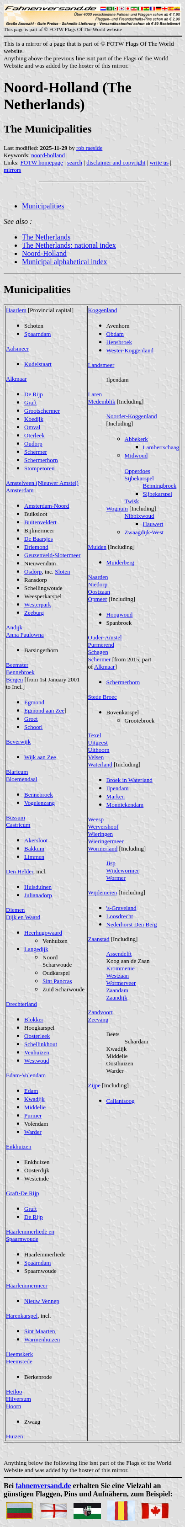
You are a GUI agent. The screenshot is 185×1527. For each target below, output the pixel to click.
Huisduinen (38, 886)
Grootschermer (42, 410)
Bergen (14, 679)
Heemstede (19, 1361)
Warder (33, 1131)
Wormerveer (121, 982)
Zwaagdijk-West (144, 532)
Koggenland (102, 310)
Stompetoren (39, 468)
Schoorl (33, 727)
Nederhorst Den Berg (131, 924)
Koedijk (33, 418)
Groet (31, 718)
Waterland (100, 764)
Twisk (132, 501)
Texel (94, 735)
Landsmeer (101, 365)
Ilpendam (117, 788)
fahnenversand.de (43, 1486)
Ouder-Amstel (105, 637)
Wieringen (100, 833)
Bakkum (34, 848)
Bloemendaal (21, 779)
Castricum (18, 824)
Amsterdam (20, 490)
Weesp (96, 819)
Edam (31, 1090)
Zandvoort (100, 1012)
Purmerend (101, 644)
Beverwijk (18, 741)
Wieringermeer (106, 841)
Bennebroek (20, 672)
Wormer (116, 877)
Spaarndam (37, 333)
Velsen (96, 757)
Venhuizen (36, 1052)
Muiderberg (120, 562)
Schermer (35, 451)
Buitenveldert (40, 522)
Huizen (14, 1436)
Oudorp (33, 443)
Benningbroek (160, 485)
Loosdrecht (119, 916)
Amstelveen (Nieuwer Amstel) (42, 482)
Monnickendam (125, 804)
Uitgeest (98, 742)
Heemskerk (19, 1354)
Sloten (62, 571)
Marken (115, 796)
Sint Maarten (39, 1331)
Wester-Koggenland (129, 350)
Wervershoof (103, 826)
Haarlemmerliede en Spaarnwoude (30, 1235)
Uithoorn (99, 749)
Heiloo (14, 1391)
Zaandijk (116, 997)
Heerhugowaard (43, 932)
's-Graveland (121, 907)
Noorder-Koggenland (131, 416)
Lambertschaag (161, 447)
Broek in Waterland (129, 780)
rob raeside (89, 147)
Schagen (98, 652)
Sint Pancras (57, 981)
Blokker (33, 1019)
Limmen (34, 856)
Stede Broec (102, 696)
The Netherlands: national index (69, 245)
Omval (32, 427)
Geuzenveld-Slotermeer (52, 555)
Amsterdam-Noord (46, 505)
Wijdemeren (102, 892)
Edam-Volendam (26, 1075)
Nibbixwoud (139, 515)
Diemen (15, 909)
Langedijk (36, 949)
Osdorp (33, 571)
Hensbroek (119, 342)
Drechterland (21, 1003)
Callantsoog (120, 1100)
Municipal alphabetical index (64, 262)
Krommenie (120, 968)
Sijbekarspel (139, 478)
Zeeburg (34, 612)
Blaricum (17, 771)
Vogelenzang (39, 802)
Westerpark (37, 604)
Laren (95, 394)
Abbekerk (136, 439)
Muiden (97, 546)
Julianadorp (38, 895)
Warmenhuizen (42, 1339)
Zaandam (117, 990)
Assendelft (119, 953)
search (74, 162)
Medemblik (102, 401)
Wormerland (103, 848)
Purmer (33, 1115)
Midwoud (136, 455)
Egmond (34, 702)
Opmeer (97, 599)
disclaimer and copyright (115, 162)
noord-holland (48, 155)
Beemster (17, 664)
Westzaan (117, 975)
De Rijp (33, 394)
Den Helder (19, 871)
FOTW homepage (41, 162)
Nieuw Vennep (41, 1301)
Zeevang (98, 1019)
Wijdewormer (122, 870)
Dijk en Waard (23, 917)
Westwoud (36, 1060)
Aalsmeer (17, 348)
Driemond (36, 546)
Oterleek (34, 435)
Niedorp (98, 584)
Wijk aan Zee (40, 757)
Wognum (117, 508)
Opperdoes (137, 471)
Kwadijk (34, 1099)
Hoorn (13, 1406)
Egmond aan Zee (44, 710)
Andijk (14, 627)
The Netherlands (46, 237)
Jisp (111, 863)
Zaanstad (99, 939)
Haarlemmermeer (27, 1285)
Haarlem (16, 310)
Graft (30, 402)
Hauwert (153, 524)
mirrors (12, 169)
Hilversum (18, 1398)
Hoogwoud (119, 614)
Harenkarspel (21, 1315)
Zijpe (94, 1085)
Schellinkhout (40, 1044)
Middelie (35, 1107)
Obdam (115, 333)
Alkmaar (16, 378)
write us (159, 162)
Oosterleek (37, 1035)
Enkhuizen (19, 1146)
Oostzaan (99, 591)
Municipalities (43, 206)
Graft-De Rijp (22, 1193)
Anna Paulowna (25, 634)
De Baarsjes (38, 538)
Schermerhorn (41, 460)
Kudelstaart (38, 364)
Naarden (98, 577)
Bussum (15, 817)
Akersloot (36, 840)
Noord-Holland (44, 253)
